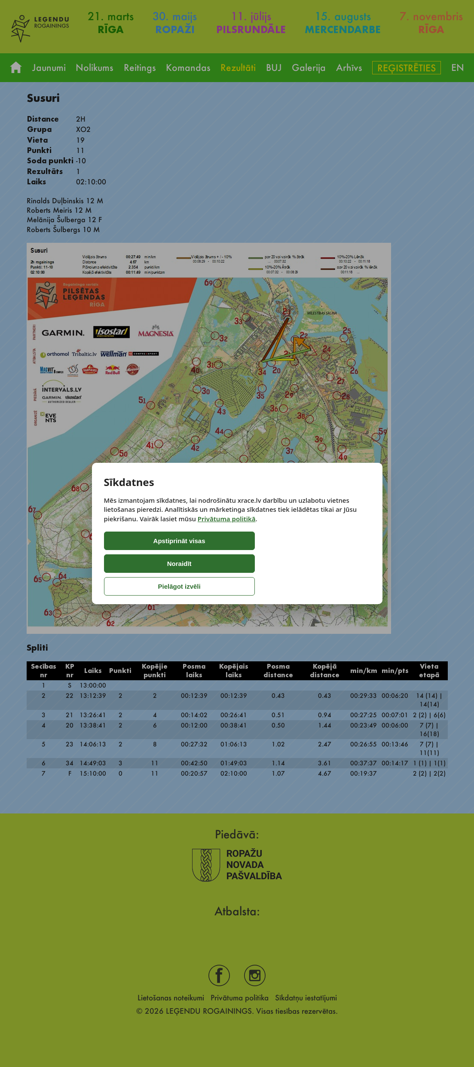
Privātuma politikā (227, 541)
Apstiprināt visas (140, 563)
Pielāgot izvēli (287, 563)
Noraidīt (214, 563)
